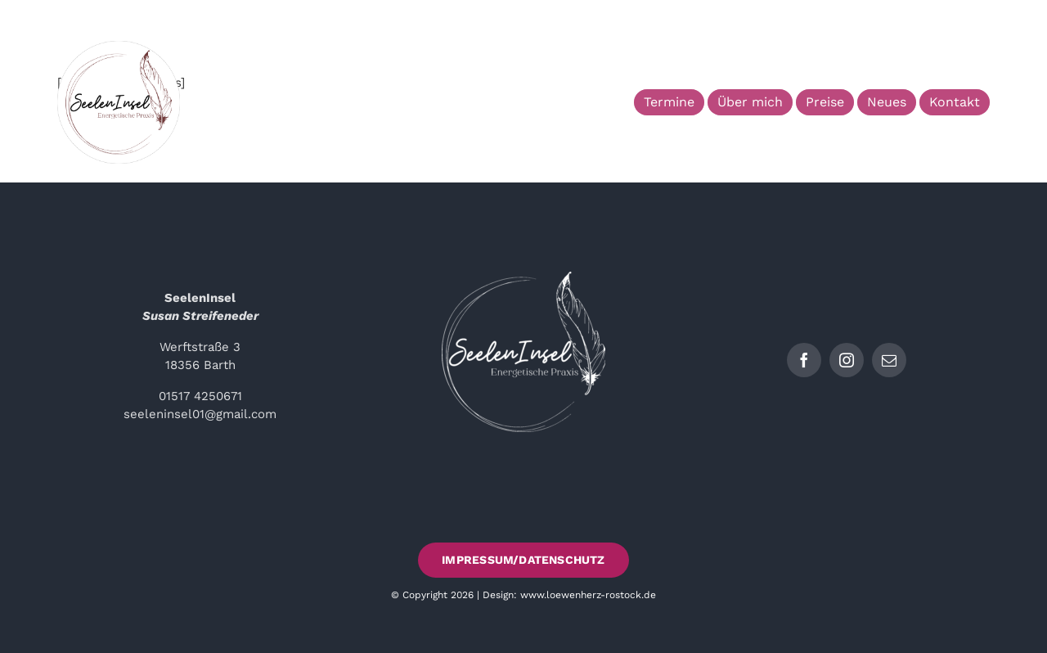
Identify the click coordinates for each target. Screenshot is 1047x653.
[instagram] (846, 360)
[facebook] (804, 360)
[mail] (889, 360)
